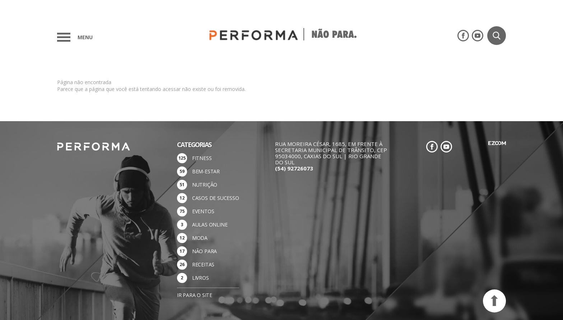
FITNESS (202, 158)
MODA (200, 237)
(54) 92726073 (294, 168)
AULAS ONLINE (210, 224)
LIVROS (200, 277)
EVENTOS (203, 211)
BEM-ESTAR (206, 171)
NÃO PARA (204, 251)
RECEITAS (203, 264)
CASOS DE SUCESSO (215, 198)
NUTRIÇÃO (204, 184)
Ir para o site (194, 295)
